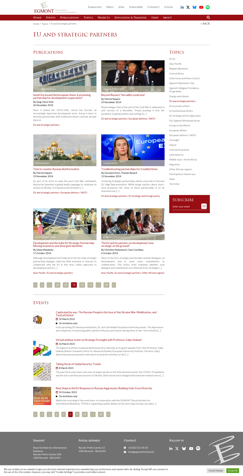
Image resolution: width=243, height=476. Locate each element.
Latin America (176, 154)
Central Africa (176, 73)
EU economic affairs (179, 105)
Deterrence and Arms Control (184, 78)
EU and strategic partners (46, 124)
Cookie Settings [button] (216, 470)
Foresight (174, 139)
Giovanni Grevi (112, 172)
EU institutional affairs (181, 110)
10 (84, 414)
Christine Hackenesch (115, 249)
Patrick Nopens (112, 98)
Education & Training (131, 18)
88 (106, 285)
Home (37, 18)
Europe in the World (179, 125)
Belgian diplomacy (178, 68)
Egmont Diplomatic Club (181, 83)
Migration (174, 164)
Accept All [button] (232, 470)
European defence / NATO (141, 118)
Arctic (172, 58)
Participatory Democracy (182, 174)
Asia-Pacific (39, 272)
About (167, 18)
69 (65, 285)
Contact (153, 7)
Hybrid (172, 144)
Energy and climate (179, 96)
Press (110, 7)
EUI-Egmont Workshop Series (184, 120)
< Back (205, 23)
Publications (69, 18)
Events (50, 18)
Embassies (95, 7)
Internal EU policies (179, 149)
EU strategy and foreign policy (144, 195)
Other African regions (153, 272)
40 (100, 414)
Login (168, 7)
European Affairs (178, 130)
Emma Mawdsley (44, 249)
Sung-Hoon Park (44, 101)
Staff (154, 18)
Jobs (121, 7)
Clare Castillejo (136, 249)
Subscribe (136, 7)
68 (57, 285)
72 (90, 285)
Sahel (172, 178)
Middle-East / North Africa (183, 159)
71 (82, 285)
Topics (88, 18)
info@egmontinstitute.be (141, 451)
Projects (104, 18)
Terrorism (174, 183)
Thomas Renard (129, 172)
